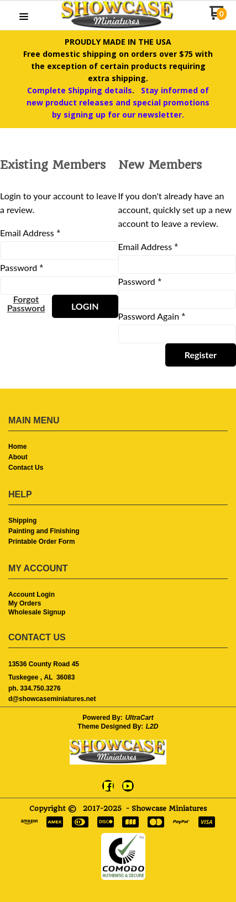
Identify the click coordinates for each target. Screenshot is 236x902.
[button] (24, 17)
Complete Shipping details (79, 90)
